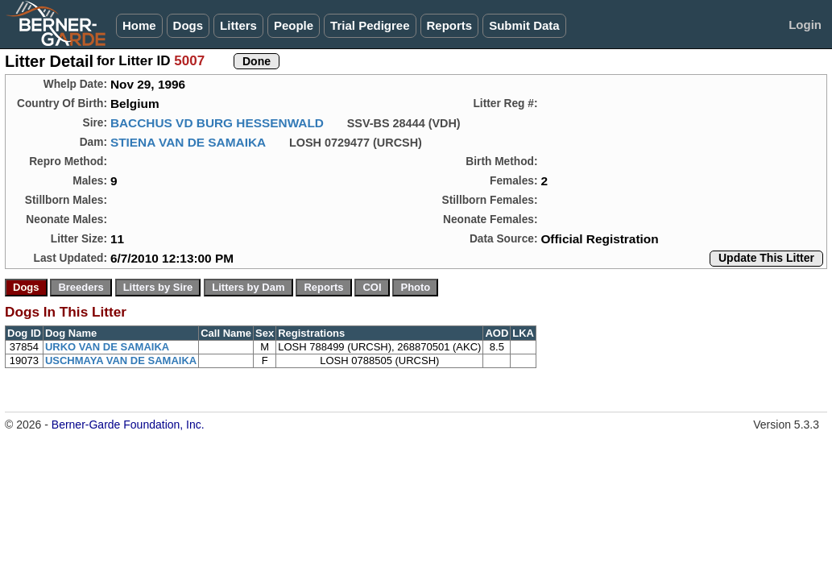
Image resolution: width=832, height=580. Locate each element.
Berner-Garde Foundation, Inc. (128, 424)
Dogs (188, 25)
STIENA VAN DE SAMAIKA (188, 142)
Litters (238, 25)
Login (805, 24)
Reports (450, 25)
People (293, 25)
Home (139, 25)
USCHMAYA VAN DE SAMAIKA (121, 360)
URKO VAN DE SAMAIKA (107, 347)
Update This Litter (766, 257)
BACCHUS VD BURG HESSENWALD (217, 123)
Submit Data (524, 25)
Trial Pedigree (369, 25)
